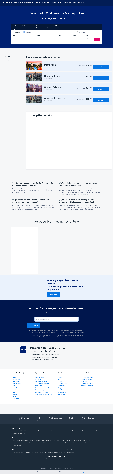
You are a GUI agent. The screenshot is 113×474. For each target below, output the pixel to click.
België (14, 440)
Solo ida (28, 32)
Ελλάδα (73, 440)
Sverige (69, 443)
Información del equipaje (42, 392)
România (63, 443)
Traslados (76, 3)
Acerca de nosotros (86, 375)
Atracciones (68, 3)
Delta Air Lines (62, 392)
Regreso (74, 35)
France (68, 440)
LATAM (60, 375)
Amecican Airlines (63, 383)
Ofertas (59, 3)
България (32, 440)
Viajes (38, 3)
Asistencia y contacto (86, 385)
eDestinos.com (61, 459)
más (77, 472)
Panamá (90, 431)
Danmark (49, 440)
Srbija (58, 443)
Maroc (23, 452)
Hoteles (15, 385)
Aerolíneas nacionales (41, 381)
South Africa (34, 452)
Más (82, 3)
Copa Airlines (61, 385)
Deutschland (56, 440)
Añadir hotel (82, 32)
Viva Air (60, 377)
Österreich (42, 443)
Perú (95, 431)
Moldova (23, 443)
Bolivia (20, 431)
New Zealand (71, 452)
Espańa (63, 440)
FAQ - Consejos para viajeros (43, 394)
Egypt (13, 452)
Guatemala (65, 431)
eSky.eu (47, 459)
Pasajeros (88, 35)
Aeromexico (61, 394)
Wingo (59, 388)
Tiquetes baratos (18, 383)
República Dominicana (54, 431)
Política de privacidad (86, 383)
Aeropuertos (38, 385)
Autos (54, 3)
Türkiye (63, 452)
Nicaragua (84, 431)
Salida (59, 35)
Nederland (30, 443)
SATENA (60, 381)
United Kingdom (16, 446)
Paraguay (22, 433)
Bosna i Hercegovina (22, 440)
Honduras (72, 431)
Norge (36, 443)
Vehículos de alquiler (18, 388)
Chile (24, 431)
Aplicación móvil (39, 375)
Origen (14, 35)
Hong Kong (43, 452)
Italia (89, 440)
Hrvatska (78, 440)
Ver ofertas (53, 294)
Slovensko (75, 443)
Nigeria (28, 452)
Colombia (37, 431)
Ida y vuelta (18, 32)
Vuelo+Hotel (18, 3)
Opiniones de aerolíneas (42, 383)
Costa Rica (44, 431)
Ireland (85, 440)
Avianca (60, 379)
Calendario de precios (41, 390)
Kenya (18, 452)
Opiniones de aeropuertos (42, 388)
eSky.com (53, 459)
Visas (14, 392)
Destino (38, 35)
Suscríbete (34, 325)
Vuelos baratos (29, 3)
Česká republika (40, 440)
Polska (48, 443)
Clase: (92, 32)
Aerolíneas (38, 379)
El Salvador (30, 431)
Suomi (81, 443)
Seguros (15, 394)
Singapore (57, 452)
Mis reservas (84, 381)
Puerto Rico (15, 433)
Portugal (53, 443)
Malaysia (50, 452)
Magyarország (16, 443)
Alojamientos (45, 3)
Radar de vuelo (39, 377)
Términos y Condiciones (87, 379)
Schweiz (86, 443)
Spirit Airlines (61, 390)
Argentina (15, 431)
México (78, 431)
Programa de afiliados (86, 377)
